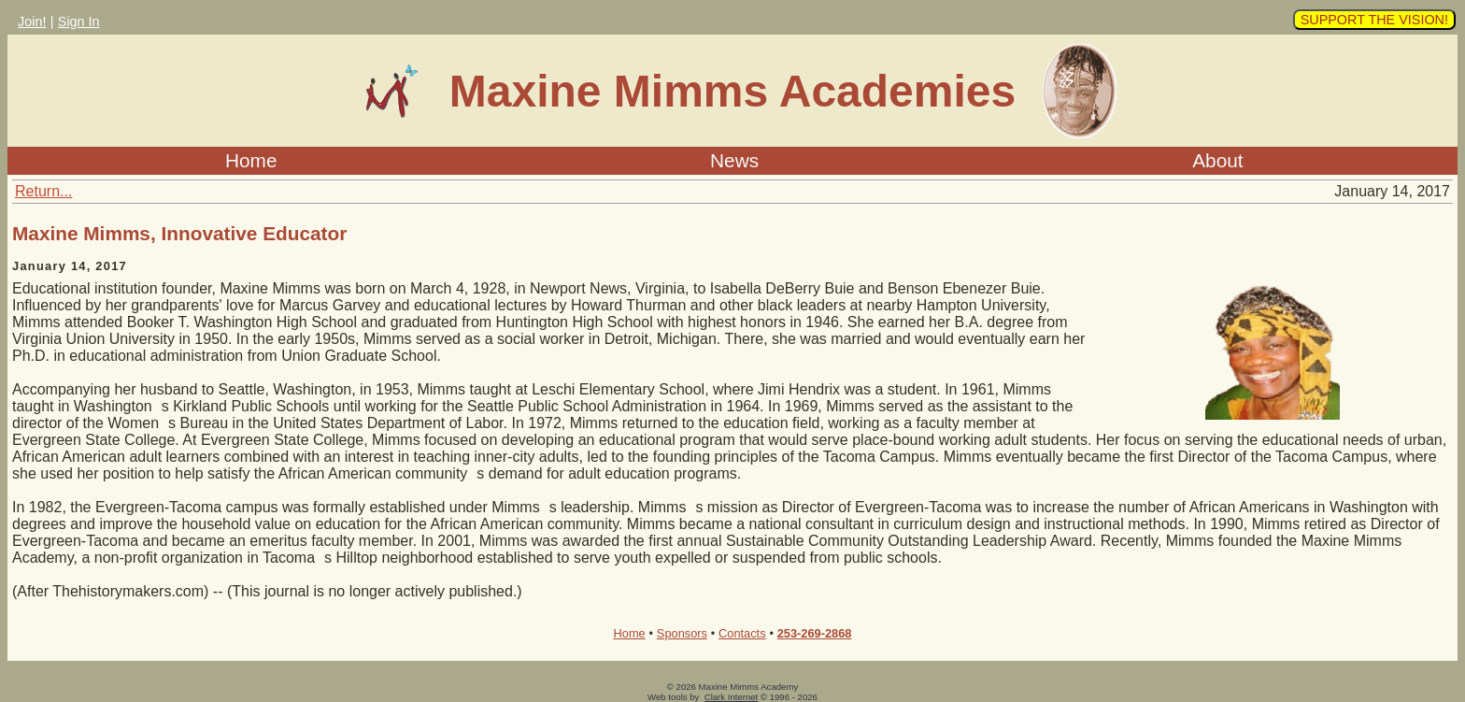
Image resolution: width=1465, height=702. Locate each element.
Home (251, 160)
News (734, 160)
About (1217, 160)
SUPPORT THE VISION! (1374, 19)
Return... (43, 191)
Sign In (79, 21)
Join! (32, 21)
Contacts (742, 633)
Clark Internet (731, 697)
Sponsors (682, 633)
